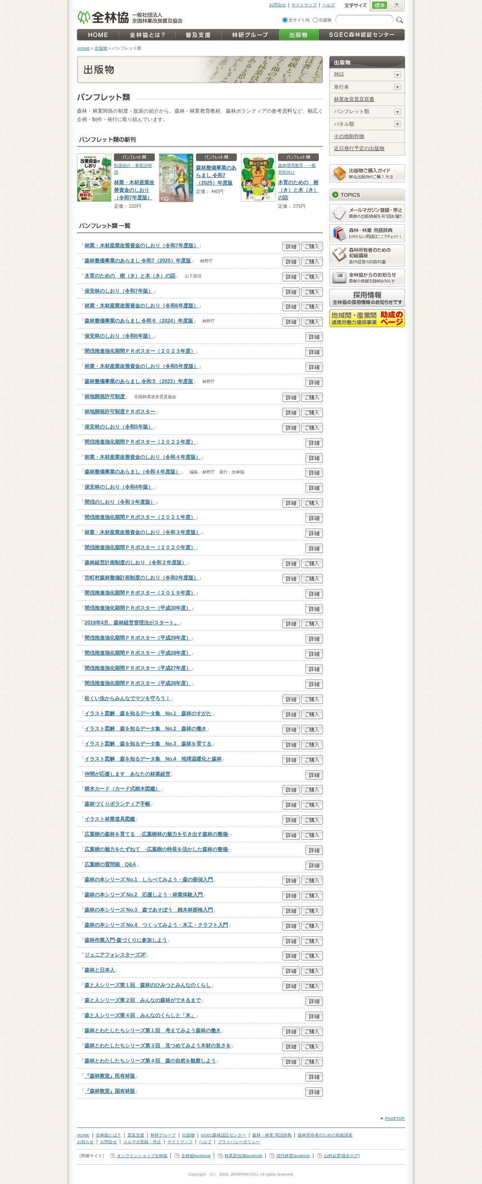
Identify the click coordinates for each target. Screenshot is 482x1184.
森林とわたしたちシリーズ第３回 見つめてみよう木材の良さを (158, 1046)
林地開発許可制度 (105, 396)
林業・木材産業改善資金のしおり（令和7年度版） (134, 190)
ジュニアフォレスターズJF (115, 955)
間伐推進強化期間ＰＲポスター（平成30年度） (138, 608)
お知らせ (85, 1141)
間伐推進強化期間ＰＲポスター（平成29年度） (138, 638)
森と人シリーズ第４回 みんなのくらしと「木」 (140, 1015)
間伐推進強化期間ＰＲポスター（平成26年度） (138, 683)
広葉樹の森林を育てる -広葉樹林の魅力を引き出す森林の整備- (157, 834)
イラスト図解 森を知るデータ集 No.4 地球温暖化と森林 (153, 759)
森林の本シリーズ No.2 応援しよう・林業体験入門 (144, 895)
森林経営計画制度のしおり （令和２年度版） (136, 563)
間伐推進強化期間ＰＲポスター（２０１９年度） (140, 593)
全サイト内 (299, 20)
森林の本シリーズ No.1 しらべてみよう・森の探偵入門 (149, 880)
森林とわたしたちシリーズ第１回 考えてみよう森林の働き (153, 1030)
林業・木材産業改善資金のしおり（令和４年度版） (143, 457)
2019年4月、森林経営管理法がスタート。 (132, 623)
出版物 (325, 20)
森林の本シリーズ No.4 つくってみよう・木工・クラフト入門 (156, 925)
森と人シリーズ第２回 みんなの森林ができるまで (143, 1000)
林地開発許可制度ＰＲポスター (120, 412)
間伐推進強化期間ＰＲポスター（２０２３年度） (140, 351)
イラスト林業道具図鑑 (110, 819)
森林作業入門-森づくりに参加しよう (126, 940)
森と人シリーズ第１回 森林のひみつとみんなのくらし (148, 985)
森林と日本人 (100, 970)
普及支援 (135, 1135)
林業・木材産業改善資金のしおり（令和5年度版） (142, 366)
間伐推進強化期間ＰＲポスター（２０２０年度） (140, 547)
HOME (83, 48)
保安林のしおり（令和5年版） (119, 427)
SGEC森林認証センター (223, 1135)
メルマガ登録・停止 (142, 1141)
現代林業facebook (293, 1155)
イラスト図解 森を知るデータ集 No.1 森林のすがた (148, 713)
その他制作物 (349, 136)
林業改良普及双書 (354, 99)
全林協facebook (196, 1155)
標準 (379, 6)
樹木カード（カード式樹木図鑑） (122, 789)
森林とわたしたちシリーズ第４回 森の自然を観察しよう (150, 1061)
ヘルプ (328, 5)
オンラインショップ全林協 (142, 1155)
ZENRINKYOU (243, 1174)
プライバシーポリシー (239, 1141)
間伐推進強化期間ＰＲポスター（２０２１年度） (140, 517)
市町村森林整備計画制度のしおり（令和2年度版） (142, 578)
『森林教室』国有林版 (110, 1091)
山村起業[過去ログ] (342, 1155)
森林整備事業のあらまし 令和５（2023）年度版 (139, 381)
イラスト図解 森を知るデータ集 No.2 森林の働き (146, 729)
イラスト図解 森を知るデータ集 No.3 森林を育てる (148, 744)
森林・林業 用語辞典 (271, 1135)
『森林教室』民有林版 (110, 1076)
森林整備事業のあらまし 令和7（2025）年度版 (216, 175)
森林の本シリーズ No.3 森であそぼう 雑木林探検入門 (149, 910)
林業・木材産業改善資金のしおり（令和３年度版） (143, 532)
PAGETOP (395, 1118)
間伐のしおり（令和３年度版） (120, 502)
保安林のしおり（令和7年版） (119, 291)
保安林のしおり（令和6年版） (119, 336)
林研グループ (163, 1135)
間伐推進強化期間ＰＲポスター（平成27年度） (138, 668)
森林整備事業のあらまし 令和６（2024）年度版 (139, 321)
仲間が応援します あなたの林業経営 (127, 774)
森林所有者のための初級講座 (325, 1135)
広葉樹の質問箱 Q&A (110, 864)
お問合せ (277, 5)
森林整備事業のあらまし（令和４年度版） (132, 472)
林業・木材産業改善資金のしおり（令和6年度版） (142, 306)
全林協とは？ (108, 1135)
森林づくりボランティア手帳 (117, 804)
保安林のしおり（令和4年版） (119, 487)
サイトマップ (304, 5)
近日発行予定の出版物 (359, 148)
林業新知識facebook (243, 1155)
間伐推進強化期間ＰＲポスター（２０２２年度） (140, 442)
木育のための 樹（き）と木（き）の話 (298, 190)
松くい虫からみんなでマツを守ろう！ (127, 698)
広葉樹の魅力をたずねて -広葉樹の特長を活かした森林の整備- (157, 849)
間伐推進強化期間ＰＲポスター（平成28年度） (138, 653)
